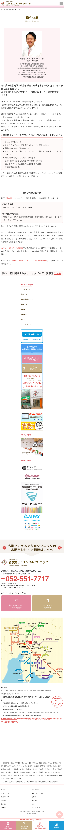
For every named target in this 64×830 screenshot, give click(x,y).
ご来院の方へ (32, 289)
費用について (32, 304)
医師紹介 (32, 314)
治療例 (32, 309)
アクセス (32, 319)
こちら (57, 273)
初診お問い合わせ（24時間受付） (34, 359)
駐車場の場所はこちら (9, 719)
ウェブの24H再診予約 (35, 368)
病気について (32, 294)
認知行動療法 (17, 260)
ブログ (34, 804)
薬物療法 (10, 198)
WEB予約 (4, 807)
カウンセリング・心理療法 (12, 248)
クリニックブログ (32, 324)
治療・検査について (32, 299)
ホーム (3, 789)
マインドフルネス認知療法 (36, 260)
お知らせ (3, 804)
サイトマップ (36, 807)
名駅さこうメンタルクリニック (35, 811)
